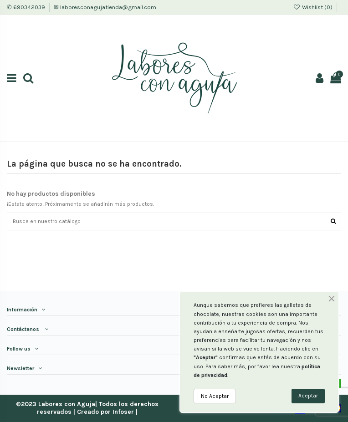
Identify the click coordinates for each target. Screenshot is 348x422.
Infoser (123, 412)
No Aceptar (215, 396)
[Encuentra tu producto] (333, 221)
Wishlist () (313, 7)
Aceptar (308, 395)
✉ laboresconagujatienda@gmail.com (105, 7)
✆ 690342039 (26, 7)
